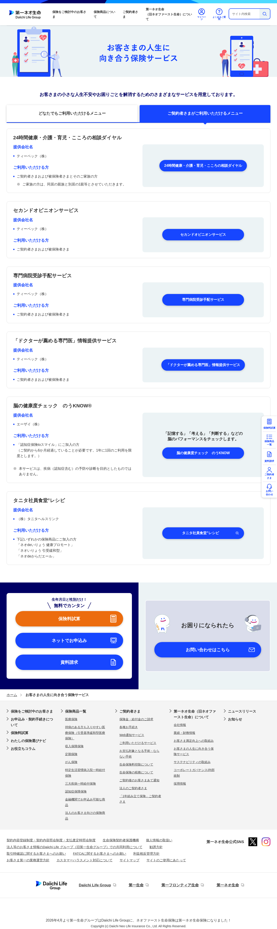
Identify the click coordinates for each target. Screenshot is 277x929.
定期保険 (71, 754)
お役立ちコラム (23, 749)
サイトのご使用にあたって (166, 860)
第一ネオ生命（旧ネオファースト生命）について (169, 14)
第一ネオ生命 (228, 885)
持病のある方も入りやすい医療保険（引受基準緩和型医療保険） (85, 732)
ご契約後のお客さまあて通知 (139, 780)
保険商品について (104, 14)
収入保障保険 (74, 746)
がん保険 (71, 762)
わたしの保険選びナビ (28, 741)
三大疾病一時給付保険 (80, 783)
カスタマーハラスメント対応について (84, 860)
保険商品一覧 (75, 711)
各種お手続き (128, 727)
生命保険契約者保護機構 (121, 840)
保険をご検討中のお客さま (69, 14)
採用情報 (180, 783)
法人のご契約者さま (133, 788)
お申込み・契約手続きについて (32, 722)
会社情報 (180, 725)
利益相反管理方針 (146, 853)
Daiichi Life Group (95, 885)
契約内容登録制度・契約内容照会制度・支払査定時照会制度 (51, 840)
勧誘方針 (156, 847)
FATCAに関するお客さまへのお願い (99, 853)
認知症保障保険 (76, 791)
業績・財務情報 (184, 733)
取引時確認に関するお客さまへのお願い (36, 853)
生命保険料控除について (136, 764)
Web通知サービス (131, 735)
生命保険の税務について (136, 772)
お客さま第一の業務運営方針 (28, 860)
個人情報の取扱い (159, 840)
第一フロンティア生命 (180, 885)
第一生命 (136, 885)
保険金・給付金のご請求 (136, 719)
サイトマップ (129, 860)
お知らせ (235, 719)
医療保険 (71, 719)
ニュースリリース (242, 711)
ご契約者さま (130, 14)
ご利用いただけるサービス (137, 743)
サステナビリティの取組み (192, 762)
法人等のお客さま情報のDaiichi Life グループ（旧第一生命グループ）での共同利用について (74, 847)
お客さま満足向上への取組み (194, 740)
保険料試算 (19, 733)
